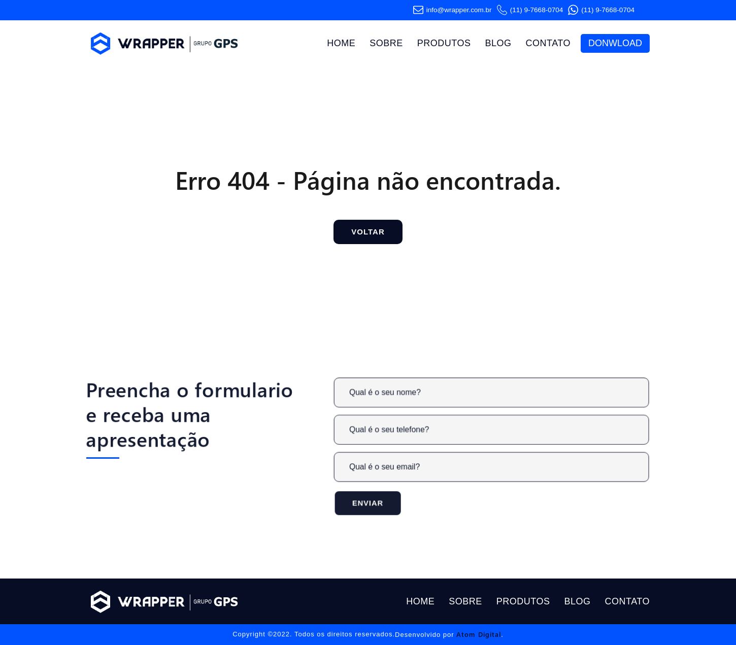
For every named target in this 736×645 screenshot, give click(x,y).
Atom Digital (478, 634)
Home (341, 43)
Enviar (378, 500)
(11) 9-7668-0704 (530, 10)
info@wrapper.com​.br (452, 10)
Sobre (386, 43)
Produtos (444, 43)
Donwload (615, 43)
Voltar (367, 231)
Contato (548, 43)
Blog (498, 43)
